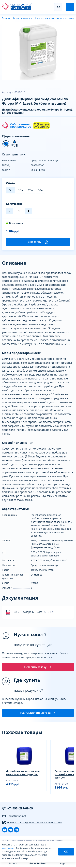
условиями (8, 848)
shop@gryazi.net (14, 816)
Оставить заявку (38, 667)
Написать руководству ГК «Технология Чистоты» (32, 823)
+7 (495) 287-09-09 (17, 808)
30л (40, 190)
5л (10, 190)
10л (20, 190)
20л (30, 190)
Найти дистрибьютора (38, 713)
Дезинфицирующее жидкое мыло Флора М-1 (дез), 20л (23, 772)
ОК (66, 851)
